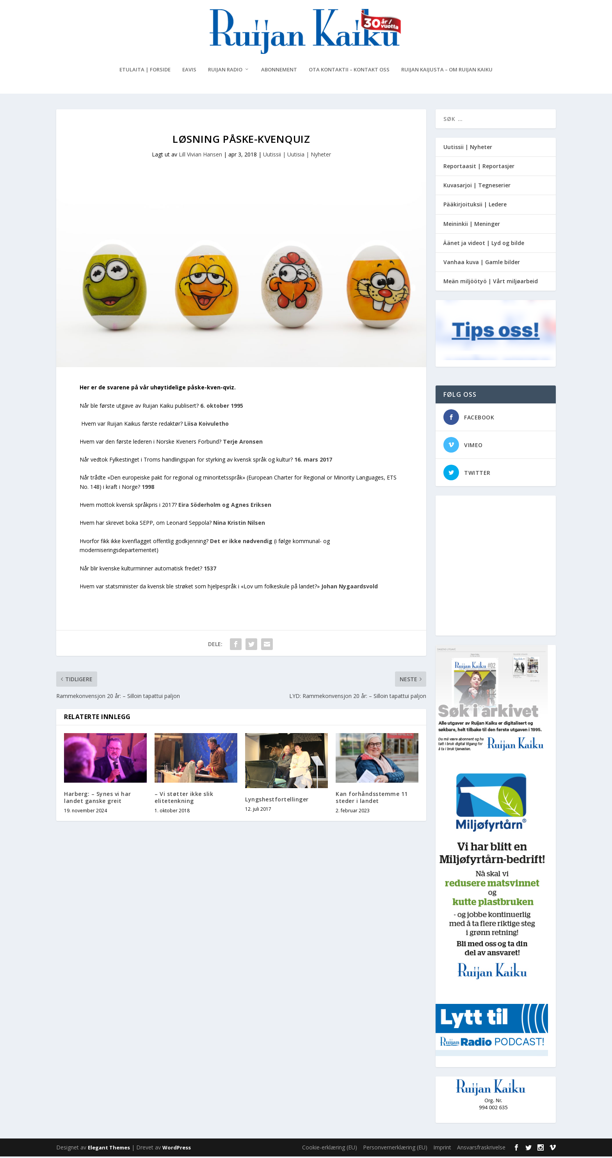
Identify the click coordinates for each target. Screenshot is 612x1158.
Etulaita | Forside (145, 71)
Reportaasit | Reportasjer (478, 167)
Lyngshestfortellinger (277, 801)
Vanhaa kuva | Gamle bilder (481, 263)
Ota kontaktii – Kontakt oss (349, 71)
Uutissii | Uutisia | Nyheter (297, 156)
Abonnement (279, 71)
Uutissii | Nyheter (467, 148)
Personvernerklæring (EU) (395, 1149)
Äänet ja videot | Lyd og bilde (483, 244)
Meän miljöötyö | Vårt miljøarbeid (490, 282)
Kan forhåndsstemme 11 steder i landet (372, 799)
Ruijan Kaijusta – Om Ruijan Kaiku (447, 71)
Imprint (442, 1149)
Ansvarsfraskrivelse (481, 1149)
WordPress (176, 1149)
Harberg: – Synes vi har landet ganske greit (97, 799)
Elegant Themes (109, 1149)
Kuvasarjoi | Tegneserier (477, 186)
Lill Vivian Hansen (200, 156)
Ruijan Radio (225, 71)
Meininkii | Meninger (471, 225)
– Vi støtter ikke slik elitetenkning (184, 799)
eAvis (189, 71)
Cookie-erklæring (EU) (329, 1149)
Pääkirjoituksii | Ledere (475, 206)
